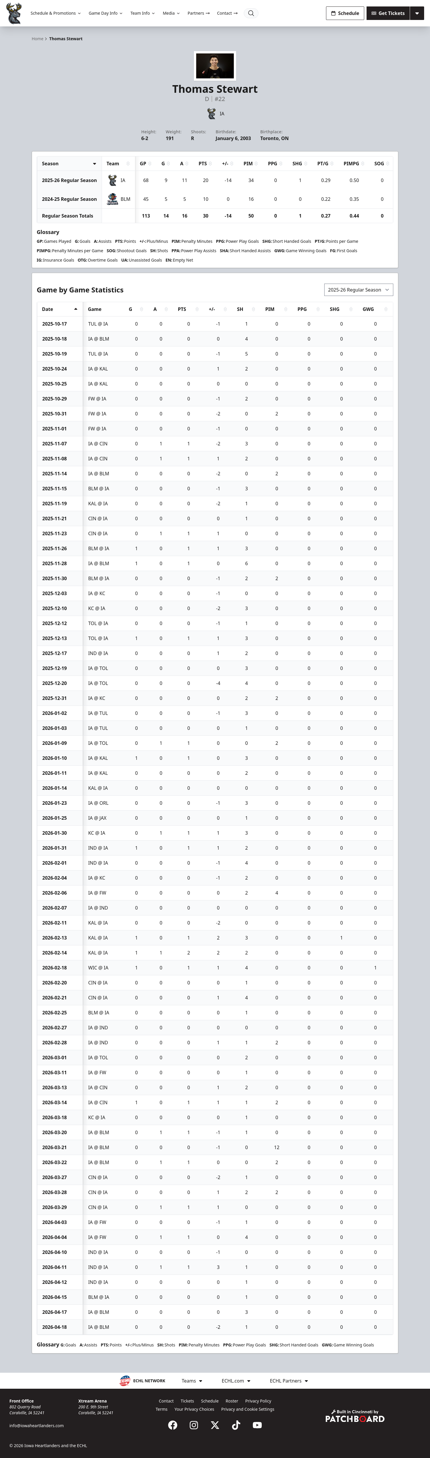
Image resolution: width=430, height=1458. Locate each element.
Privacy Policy (258, 1401)
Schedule (345, 13)
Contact (227, 13)
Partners (199, 13)
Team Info (143, 13)
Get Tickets (388, 13)
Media (172, 13)
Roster (232, 1401)
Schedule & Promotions (56, 13)
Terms (161, 1409)
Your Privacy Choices (194, 1409)
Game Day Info (106, 13)
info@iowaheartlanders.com (36, 1425)
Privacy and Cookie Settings (247, 1409)
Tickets (187, 1401)
